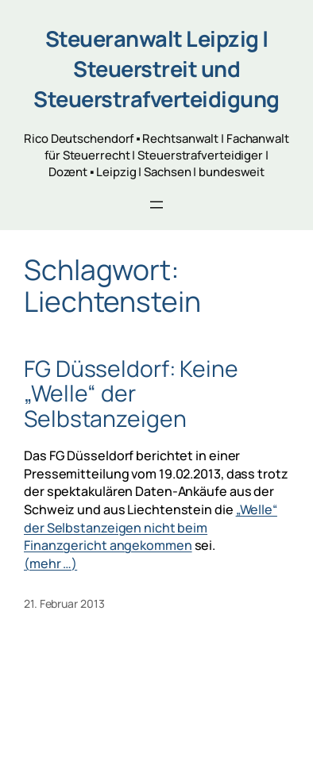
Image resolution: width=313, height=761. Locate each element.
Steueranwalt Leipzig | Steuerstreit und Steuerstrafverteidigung (156, 68)
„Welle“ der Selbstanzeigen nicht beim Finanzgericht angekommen (150, 527)
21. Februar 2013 (64, 603)
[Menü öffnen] (156, 204)
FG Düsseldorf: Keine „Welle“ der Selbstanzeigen (131, 394)
